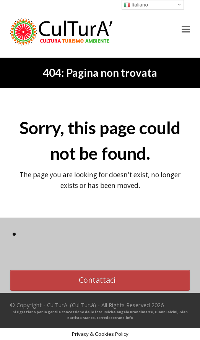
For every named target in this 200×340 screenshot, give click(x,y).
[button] (186, 28)
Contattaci (97, 280)
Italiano (136, 5)
